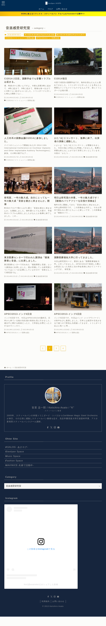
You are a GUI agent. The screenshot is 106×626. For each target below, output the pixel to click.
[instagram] (54, 427)
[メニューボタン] (3, 3)
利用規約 (46, 611)
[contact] (58, 427)
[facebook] (47, 427)
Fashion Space (16, 467)
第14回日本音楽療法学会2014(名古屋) (40, 34)
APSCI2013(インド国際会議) (48, 38)
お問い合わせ (58, 611)
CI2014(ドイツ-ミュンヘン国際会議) (20, 38)
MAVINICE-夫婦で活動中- (21, 474)
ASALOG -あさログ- (18, 448)
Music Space (14, 461)
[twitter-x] (51, 427)
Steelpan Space (16, 454)
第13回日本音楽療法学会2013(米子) (71, 34)
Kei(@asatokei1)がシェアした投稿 (41, 594)
